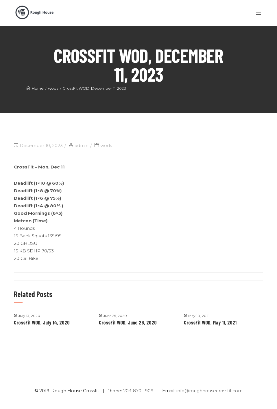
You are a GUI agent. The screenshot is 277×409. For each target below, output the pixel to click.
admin (81, 145)
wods (106, 145)
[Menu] (259, 13)
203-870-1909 (138, 390)
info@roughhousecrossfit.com (209, 390)
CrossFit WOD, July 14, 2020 (42, 322)
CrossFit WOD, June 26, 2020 (128, 322)
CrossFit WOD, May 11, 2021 (210, 322)
